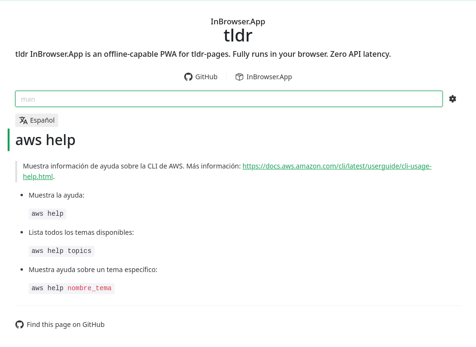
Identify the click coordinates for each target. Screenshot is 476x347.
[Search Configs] (453, 99)
